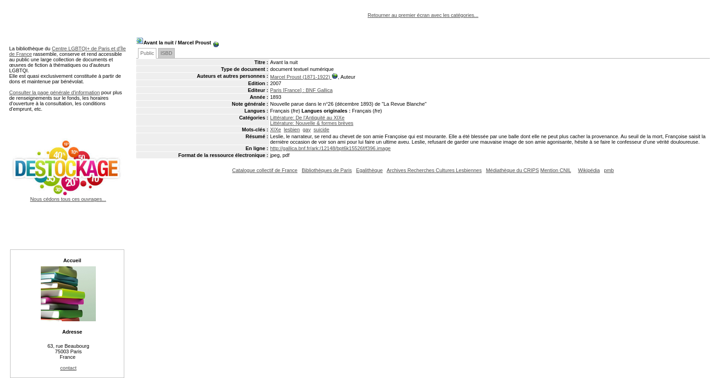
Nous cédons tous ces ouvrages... (68, 196)
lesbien (292, 129)
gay (307, 129)
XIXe (275, 129)
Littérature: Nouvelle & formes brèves (312, 123)
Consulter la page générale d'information (54, 92)
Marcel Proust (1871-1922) (301, 77)
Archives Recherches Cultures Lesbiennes (434, 170)
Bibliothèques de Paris (327, 170)
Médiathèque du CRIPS (512, 170)
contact (68, 368)
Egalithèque (369, 170)
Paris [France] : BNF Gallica (301, 90)
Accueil (72, 260)
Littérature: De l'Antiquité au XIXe (307, 117)
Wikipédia (589, 170)
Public (147, 53)
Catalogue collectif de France (264, 170)
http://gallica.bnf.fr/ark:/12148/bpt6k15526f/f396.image (330, 148)
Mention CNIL (555, 170)
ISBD (166, 53)
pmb (609, 170)
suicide (321, 129)
